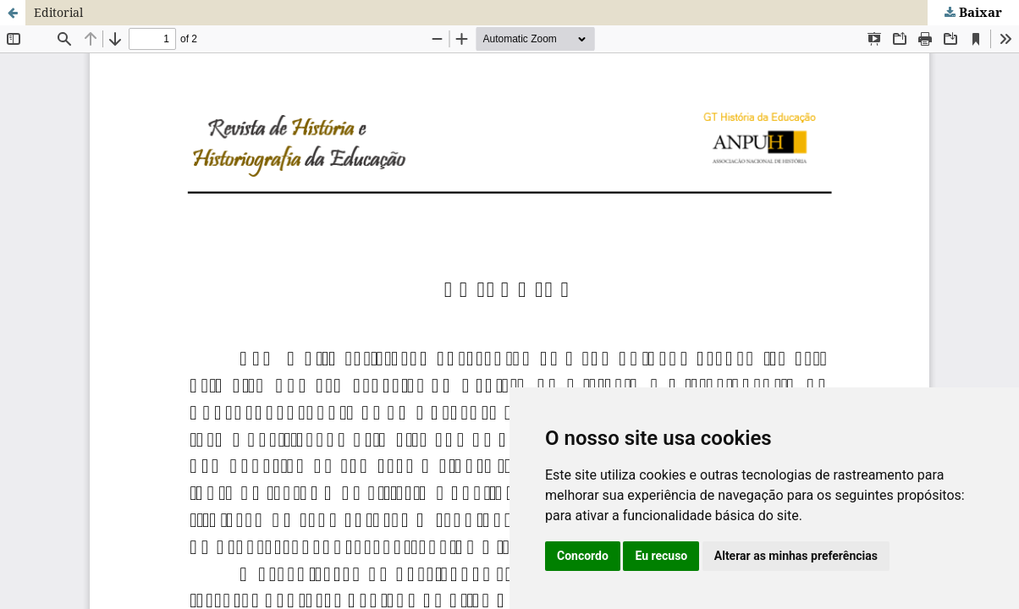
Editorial (58, 12)
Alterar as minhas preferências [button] (796, 555)
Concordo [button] (583, 555)
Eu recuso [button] (661, 555)
